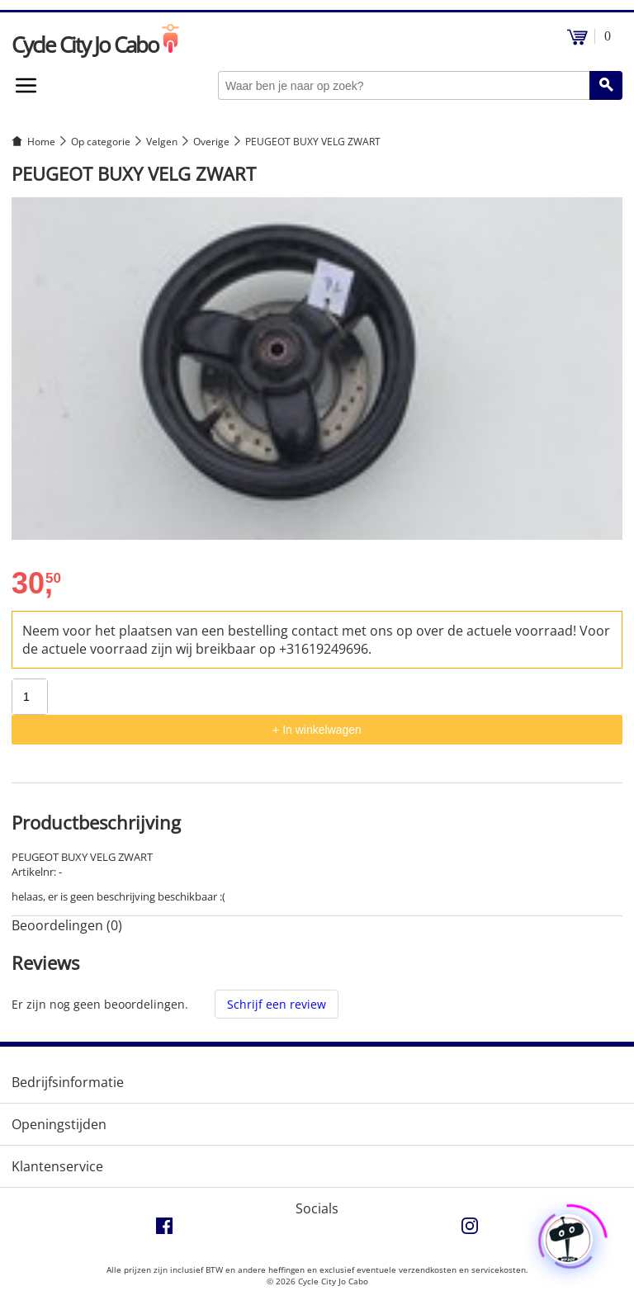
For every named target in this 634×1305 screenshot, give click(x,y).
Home (41, 142)
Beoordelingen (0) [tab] (67, 925)
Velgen (161, 142)
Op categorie (100, 142)
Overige (211, 142)
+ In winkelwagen (317, 729)
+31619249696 (323, 649)
